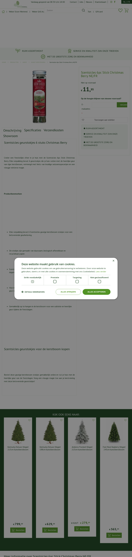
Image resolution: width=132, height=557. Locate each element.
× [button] (113, 261)
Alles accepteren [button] (97, 292)
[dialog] (66, 278)
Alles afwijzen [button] (68, 292)
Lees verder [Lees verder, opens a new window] (101, 271)
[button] (33, 292)
